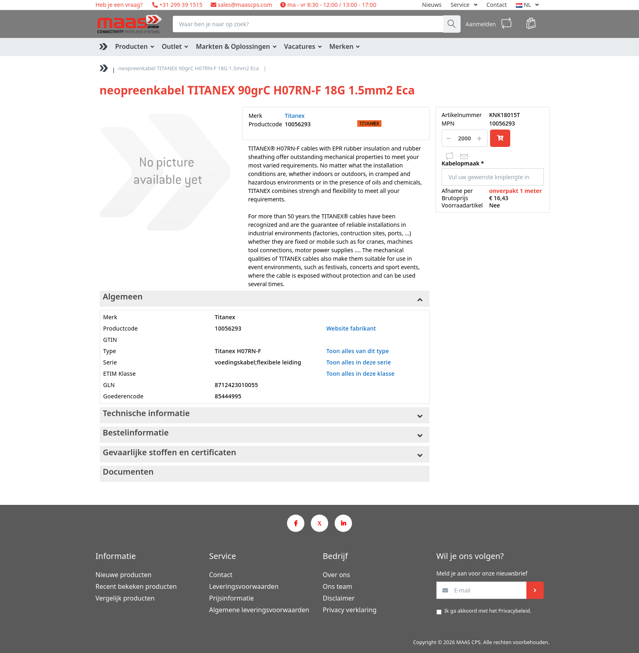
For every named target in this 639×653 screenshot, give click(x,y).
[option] (165, 172)
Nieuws (432, 4)
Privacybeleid (514, 610)
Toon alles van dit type (357, 351)
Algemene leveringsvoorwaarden (259, 609)
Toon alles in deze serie (358, 362)
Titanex (295, 115)
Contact (496, 4)
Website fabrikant (351, 328)
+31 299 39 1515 (180, 4)
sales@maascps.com (245, 4)
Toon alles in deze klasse (360, 373)
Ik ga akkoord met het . (487, 610)
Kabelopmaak (461, 163)
